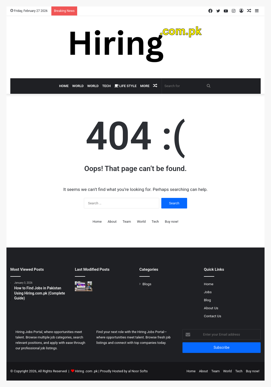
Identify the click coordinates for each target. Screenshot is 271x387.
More (144, 86)
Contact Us (212, 316)
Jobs (208, 292)
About (112, 221)
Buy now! (171, 221)
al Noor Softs (138, 371)
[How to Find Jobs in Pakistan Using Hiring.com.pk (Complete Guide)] (83, 286)
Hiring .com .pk (86, 371)
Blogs (146, 284)
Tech (106, 86)
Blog (207, 300)
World (78, 86)
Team (127, 221)
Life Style (125, 86)
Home (64, 86)
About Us (211, 308)
